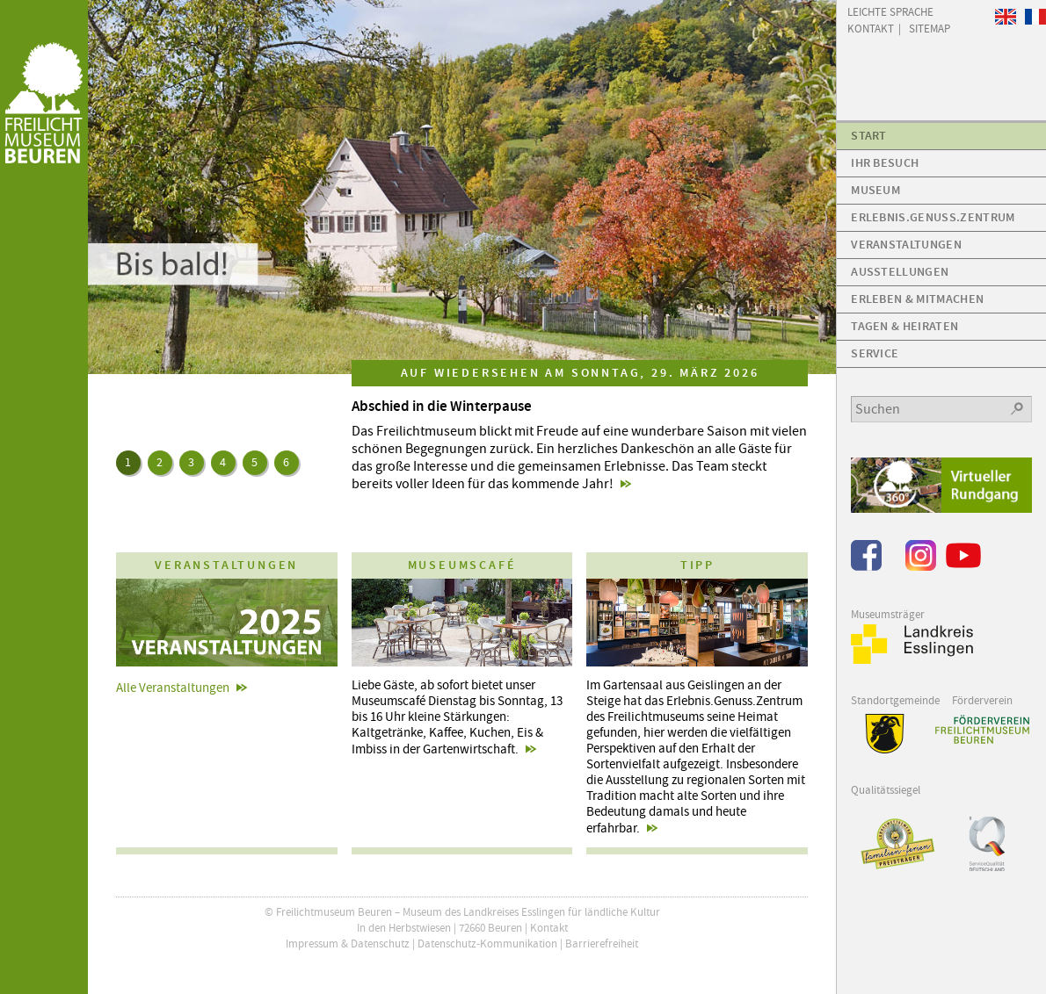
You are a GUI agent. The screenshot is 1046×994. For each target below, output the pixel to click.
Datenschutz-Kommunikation (487, 943)
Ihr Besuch (885, 163)
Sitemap (929, 27)
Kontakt (549, 927)
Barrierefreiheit (601, 943)
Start (869, 135)
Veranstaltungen (906, 244)
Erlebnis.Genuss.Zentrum (932, 217)
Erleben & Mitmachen (917, 299)
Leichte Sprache (890, 11)
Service (874, 353)
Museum (875, 190)
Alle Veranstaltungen (172, 687)
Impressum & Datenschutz (348, 943)
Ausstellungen (899, 271)
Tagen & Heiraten (904, 326)
